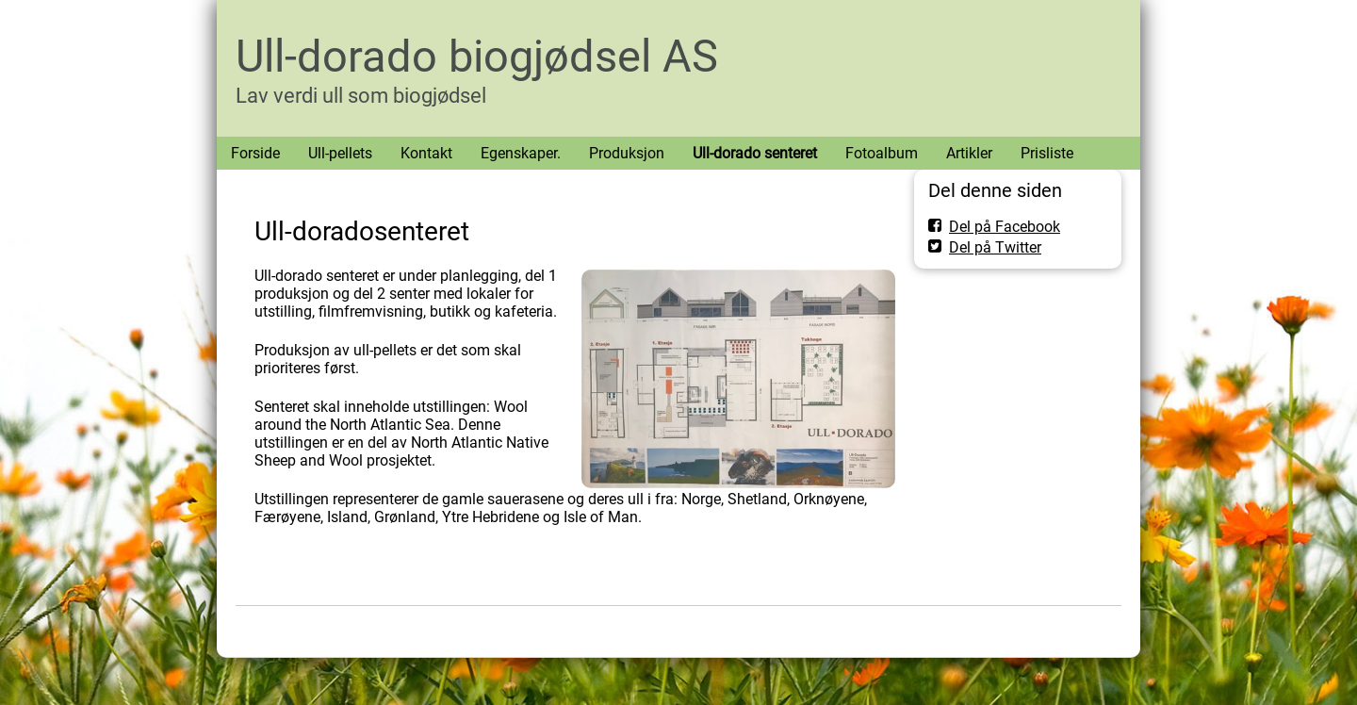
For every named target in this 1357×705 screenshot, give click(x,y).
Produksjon (626, 153)
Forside (255, 153)
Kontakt (426, 153)
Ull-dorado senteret (755, 153)
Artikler (969, 153)
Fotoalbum (881, 153)
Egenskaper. (521, 153)
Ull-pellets (340, 153)
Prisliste (1047, 153)
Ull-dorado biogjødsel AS (477, 56)
